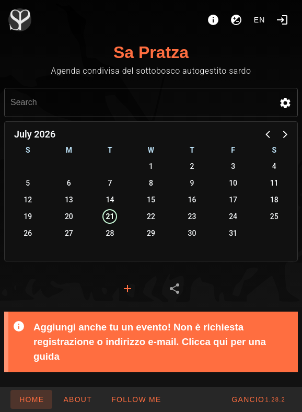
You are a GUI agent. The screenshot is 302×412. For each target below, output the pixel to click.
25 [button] (274, 216)
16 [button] (192, 200)
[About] (213, 19)
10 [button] (233, 183)
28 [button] (110, 233)
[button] (285, 103)
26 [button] (28, 233)
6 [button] (69, 183)
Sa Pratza (151, 52)
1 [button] (151, 166)
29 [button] (151, 233)
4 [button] (274, 166)
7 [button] (110, 183)
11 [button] (274, 183)
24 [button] (233, 216)
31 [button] (233, 233)
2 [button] (192, 166)
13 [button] (69, 200)
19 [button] (28, 216)
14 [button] (110, 200)
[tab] (127, 288)
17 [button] (233, 200)
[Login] (282, 19)
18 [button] (274, 200)
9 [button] (192, 183)
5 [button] (28, 183)
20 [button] (69, 216)
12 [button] (28, 200)
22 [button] (151, 216)
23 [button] (192, 216)
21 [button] (110, 216)
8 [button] (151, 183)
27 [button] (69, 233)
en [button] (259, 20)
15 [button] (151, 200)
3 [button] (233, 166)
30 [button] (192, 233)
